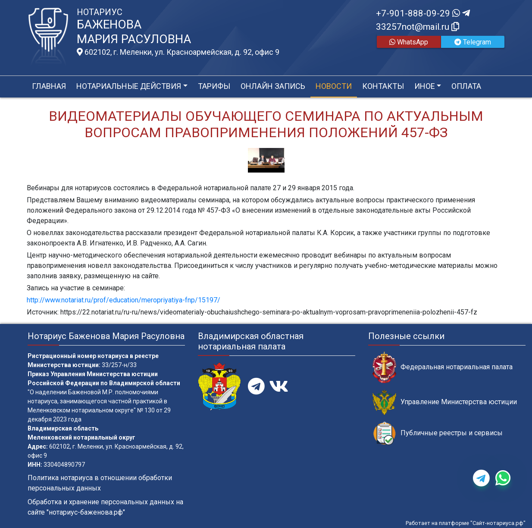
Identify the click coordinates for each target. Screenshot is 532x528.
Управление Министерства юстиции (444, 402)
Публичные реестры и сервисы (437, 433)
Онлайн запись (273, 86)
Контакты (383, 86)
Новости (334, 86)
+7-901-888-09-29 (423, 13)
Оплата (466, 86)
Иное (424, 86)
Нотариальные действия (128, 86)
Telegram (472, 42)
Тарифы (214, 86)
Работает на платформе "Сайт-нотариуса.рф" (466, 523)
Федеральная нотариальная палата (442, 367)
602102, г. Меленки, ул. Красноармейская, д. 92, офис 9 (178, 52)
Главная (49, 86)
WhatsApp (408, 42)
